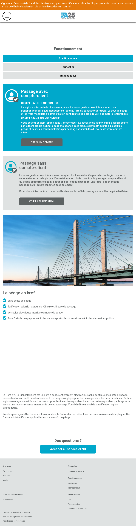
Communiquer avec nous (78, 508)
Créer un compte (42, 142)
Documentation (74, 504)
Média (5, 480)
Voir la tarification (42, 201)
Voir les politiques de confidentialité (17, 517)
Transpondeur (68, 75)
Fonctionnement (68, 58)
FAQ (70, 500)
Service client (74, 494)
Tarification (68, 67)
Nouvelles (72, 466)
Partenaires (7, 471)
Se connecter (8, 500)
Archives (6, 476)
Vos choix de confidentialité (14, 521)
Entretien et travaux (76, 471)
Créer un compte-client (13, 494)
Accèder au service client (68, 449)
